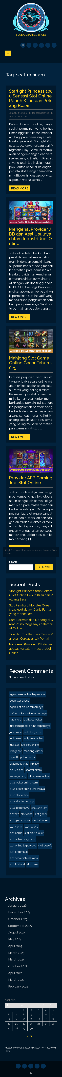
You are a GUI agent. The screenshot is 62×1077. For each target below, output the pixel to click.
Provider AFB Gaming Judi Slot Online (30, 480)
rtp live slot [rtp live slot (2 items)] (16, 770)
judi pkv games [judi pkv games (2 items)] (33, 732)
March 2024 (16, 959)
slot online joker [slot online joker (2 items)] (33, 833)
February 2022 (18, 986)
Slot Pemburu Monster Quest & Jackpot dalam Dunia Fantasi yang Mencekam (30, 610)
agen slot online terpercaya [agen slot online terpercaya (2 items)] (26, 707)
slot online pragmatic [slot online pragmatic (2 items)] (23, 839)
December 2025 (19, 912)
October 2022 (17, 966)
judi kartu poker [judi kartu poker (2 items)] (32, 719)
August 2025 (16, 932)
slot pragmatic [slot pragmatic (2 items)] (19, 851)
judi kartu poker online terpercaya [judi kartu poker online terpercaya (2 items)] (30, 725)
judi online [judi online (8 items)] (16, 732)
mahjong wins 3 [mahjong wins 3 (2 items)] (33, 751)
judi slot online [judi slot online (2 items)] (30, 744)
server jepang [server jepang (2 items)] (18, 776)
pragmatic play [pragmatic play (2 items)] (19, 763)
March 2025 (16, 953)
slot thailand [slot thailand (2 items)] (17, 864)
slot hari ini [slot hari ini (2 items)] (16, 826)
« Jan (30, 1036)
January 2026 (17, 905)
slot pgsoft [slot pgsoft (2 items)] (45, 845)
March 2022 (16, 979)
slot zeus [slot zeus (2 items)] (32, 864)
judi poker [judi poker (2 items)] (15, 738)
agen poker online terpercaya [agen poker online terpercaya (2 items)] (27, 694)
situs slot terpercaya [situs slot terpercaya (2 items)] (22, 801)
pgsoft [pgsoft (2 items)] (14, 757)
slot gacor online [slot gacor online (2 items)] (20, 820)
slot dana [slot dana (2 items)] (26, 814)
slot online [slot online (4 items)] (16, 833)
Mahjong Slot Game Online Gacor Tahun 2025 (31, 363)
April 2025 (15, 946)
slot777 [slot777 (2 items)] (14, 814)
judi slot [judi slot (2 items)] (14, 744)
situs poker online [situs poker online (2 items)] (38, 776)
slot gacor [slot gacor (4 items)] (41, 814)
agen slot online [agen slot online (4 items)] (19, 700)
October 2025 (17, 919)
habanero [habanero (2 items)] (15, 719)
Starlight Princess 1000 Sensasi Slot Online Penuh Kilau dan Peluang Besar (31, 98)
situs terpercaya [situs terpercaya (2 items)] (19, 807)
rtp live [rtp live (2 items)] (34, 763)
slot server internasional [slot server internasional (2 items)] (24, 858)
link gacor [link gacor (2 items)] (15, 751)
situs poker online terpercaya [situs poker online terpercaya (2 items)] (27, 788)
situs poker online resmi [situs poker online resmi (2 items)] (24, 782)
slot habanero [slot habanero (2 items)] (40, 820)
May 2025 (14, 939)
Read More (19, 188)
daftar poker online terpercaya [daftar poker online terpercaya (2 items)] (28, 713)
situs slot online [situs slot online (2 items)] (19, 795)
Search (13, 562)
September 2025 (20, 925)
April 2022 (15, 973)
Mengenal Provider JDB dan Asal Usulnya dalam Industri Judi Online (30, 236)
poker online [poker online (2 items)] (27, 757)
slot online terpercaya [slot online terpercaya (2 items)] (23, 845)
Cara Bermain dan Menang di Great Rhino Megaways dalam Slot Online (31, 624)
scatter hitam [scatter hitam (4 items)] (33, 770)
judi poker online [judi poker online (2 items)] (33, 738)
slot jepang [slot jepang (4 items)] (31, 826)
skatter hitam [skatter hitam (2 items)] (39, 807)
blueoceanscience (39, 113)
